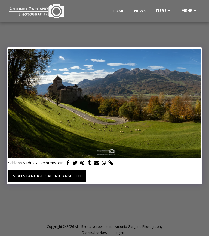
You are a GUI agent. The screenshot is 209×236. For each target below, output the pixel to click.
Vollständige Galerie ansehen (47, 175)
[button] (163, 11)
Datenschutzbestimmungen (103, 232)
